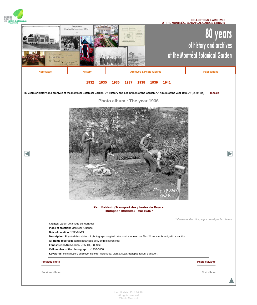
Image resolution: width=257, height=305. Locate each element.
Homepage (47, 71)
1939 (154, 82)
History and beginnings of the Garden (132, 92)
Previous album (50, 272)
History (90, 71)
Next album (208, 272)
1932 (90, 82)
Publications (213, 71)
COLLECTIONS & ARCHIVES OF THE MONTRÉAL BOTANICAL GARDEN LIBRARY (193, 21)
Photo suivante (206, 261)
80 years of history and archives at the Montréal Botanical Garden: (64, 92)
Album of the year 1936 (173, 92)
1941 (167, 82)
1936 (116, 82)
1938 (141, 82)
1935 (103, 82)
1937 (128, 82)
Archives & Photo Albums (148, 71)
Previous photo (50, 261)
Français (214, 92)
